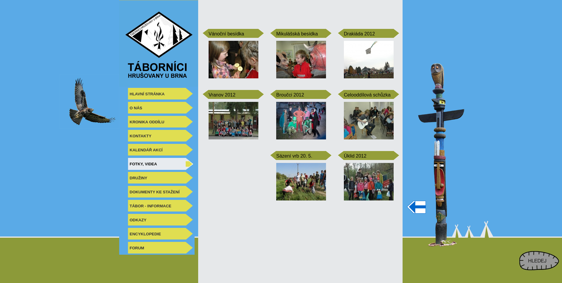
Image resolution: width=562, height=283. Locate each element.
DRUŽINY (138, 178)
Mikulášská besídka (297, 33)
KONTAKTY (140, 136)
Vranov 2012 (222, 94)
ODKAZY (138, 220)
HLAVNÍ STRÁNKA (147, 94)
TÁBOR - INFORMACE (150, 206)
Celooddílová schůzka (367, 94)
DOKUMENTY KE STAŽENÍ (155, 192)
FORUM (137, 248)
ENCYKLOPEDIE (145, 234)
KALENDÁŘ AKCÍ (146, 150)
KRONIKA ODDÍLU (147, 122)
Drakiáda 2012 (359, 33)
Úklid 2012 (355, 155)
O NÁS (136, 108)
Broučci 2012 (290, 94)
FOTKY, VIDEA (143, 164)
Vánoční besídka (226, 33)
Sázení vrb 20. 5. (294, 155)
